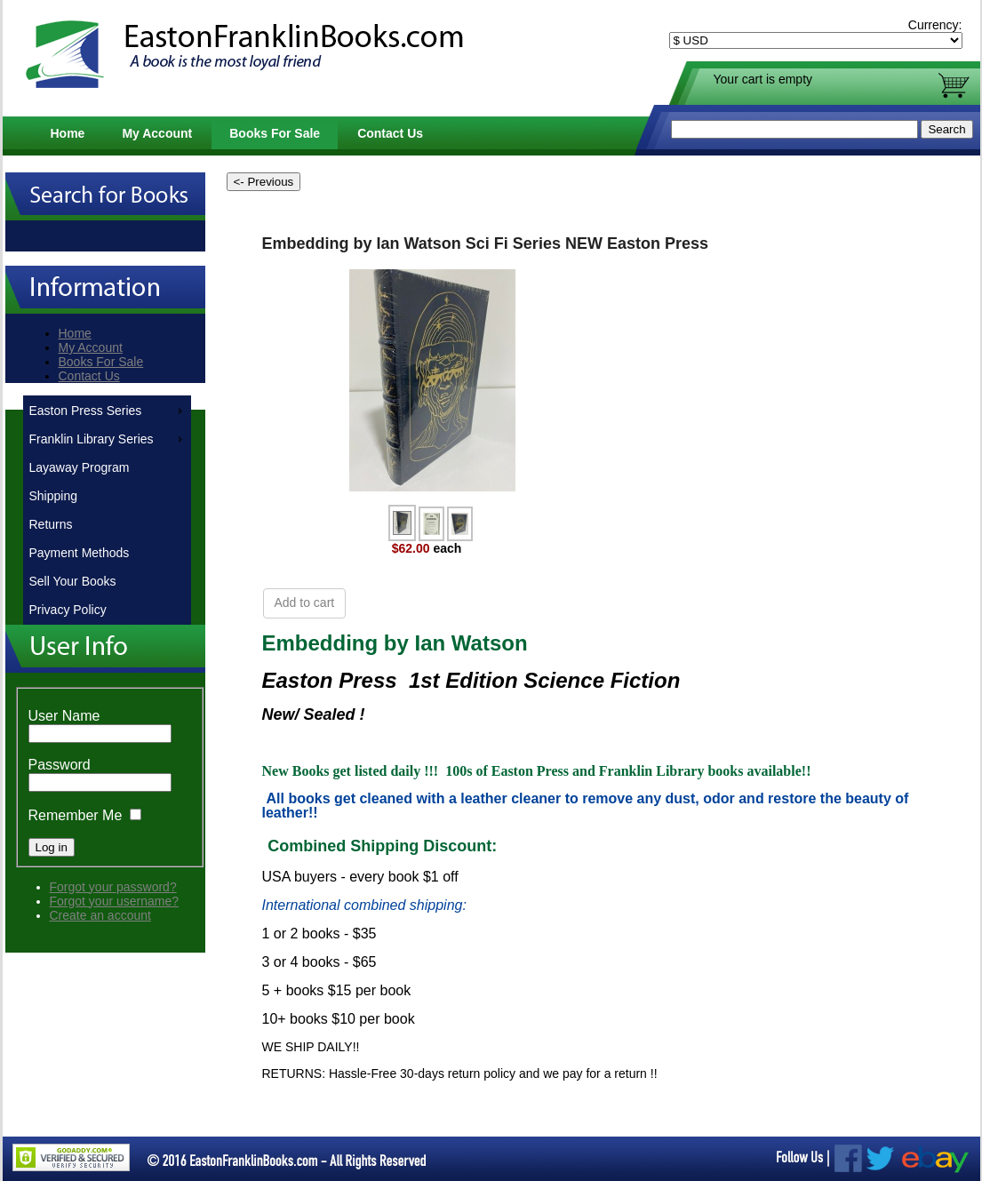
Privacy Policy (68, 609)
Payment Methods (79, 553)
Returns (51, 524)
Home (68, 133)
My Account (157, 133)
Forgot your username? (115, 901)
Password (59, 764)
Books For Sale (274, 133)
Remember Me (75, 815)
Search (946, 129)
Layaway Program (79, 467)
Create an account (100, 915)
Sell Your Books (72, 581)
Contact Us (390, 133)
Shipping (53, 496)
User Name (64, 715)
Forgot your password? (113, 887)
